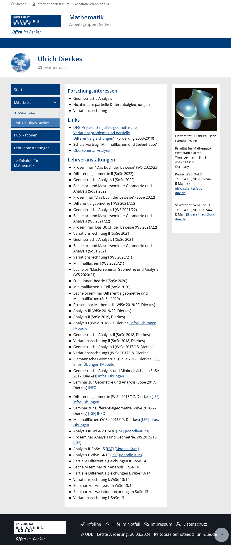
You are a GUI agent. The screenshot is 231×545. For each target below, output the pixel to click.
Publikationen (25, 135)
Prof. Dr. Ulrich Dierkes (31, 122)
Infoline (91, 524)
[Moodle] (107, 364)
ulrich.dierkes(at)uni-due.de (191, 190)
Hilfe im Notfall (122, 524)
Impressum (158, 524)
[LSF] (157, 359)
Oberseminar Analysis (92, 150)
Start (18, 89)
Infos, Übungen (86, 364)
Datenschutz (191, 524)
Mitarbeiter (23, 102)
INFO (92, 387)
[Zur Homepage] (36, 25)
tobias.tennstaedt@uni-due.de (188, 534)
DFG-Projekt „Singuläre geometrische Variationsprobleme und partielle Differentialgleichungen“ (105, 133)
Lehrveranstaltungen (32, 147)
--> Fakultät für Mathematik (26, 163)
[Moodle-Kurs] (137, 431)
